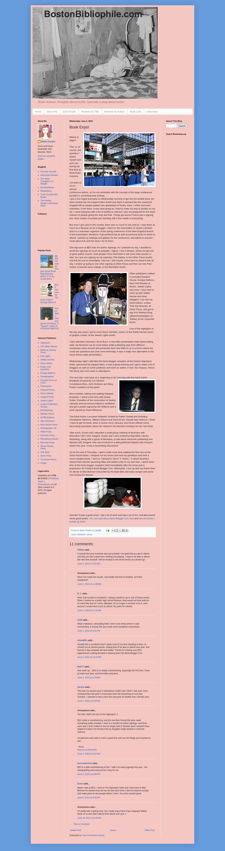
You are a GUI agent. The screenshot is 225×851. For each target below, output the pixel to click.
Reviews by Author (114, 111)
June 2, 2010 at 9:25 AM (88, 563)
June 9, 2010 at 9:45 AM (88, 797)
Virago (43, 463)
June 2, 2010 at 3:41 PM (88, 631)
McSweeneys (46, 410)
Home (38, 111)
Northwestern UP (48, 428)
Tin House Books (48, 459)
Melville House (47, 414)
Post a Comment (81, 824)
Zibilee (80, 550)
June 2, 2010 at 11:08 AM (89, 584)
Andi (79, 620)
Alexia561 (82, 640)
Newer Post (75, 830)
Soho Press (45, 456)
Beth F (80, 666)
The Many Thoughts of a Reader (46, 181)
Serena (80, 687)
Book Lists (135, 111)
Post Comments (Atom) (93, 835)
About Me (52, 111)
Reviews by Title (90, 111)
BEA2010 (82, 534)
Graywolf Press (47, 390)
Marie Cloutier (48, 141)
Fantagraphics (47, 376)
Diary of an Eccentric (87, 750)
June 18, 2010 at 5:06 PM (89, 818)
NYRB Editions (47, 417)
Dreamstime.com (46, 484)
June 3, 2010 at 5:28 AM (88, 677)
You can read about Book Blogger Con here (111, 518)
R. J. (79, 593)
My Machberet (47, 187)
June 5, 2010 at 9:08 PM (88, 774)
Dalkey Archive (47, 359)
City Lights (45, 356)
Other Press (46, 432)
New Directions (47, 421)
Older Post (150, 830)
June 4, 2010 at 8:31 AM (88, 754)
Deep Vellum (46, 363)
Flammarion (46, 386)
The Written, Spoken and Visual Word (49, 203)
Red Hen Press (47, 442)
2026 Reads (69, 111)
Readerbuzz (46, 191)
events (89, 534)
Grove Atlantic (47, 393)
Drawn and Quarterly (45, 368)
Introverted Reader (49, 175)
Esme (80, 783)
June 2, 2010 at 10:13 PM (89, 657)
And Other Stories (48, 346)
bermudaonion (84, 763)
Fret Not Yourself (48, 171)
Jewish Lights (46, 400)
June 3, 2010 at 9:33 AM (88, 701)
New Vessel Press (48, 424)
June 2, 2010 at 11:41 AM (89, 610)
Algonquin (45, 343)
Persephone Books (49, 439)
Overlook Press (47, 435)
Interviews (152, 111)
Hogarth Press (47, 397)
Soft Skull (44, 452)
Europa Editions (47, 373)
